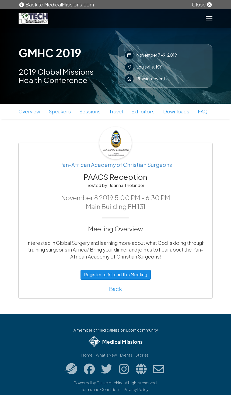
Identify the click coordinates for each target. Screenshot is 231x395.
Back (115, 288)
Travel (116, 111)
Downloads (176, 111)
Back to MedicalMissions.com (56, 4)
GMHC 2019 (50, 53)
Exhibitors (143, 111)
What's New (106, 355)
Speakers (60, 111)
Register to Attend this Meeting (115, 274)
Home (87, 355)
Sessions (89, 111)
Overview (29, 111)
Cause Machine (110, 382)
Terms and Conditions (101, 389)
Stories (142, 355)
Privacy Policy (136, 389)
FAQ (203, 111)
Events (126, 355)
